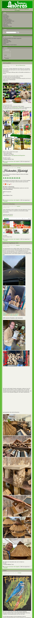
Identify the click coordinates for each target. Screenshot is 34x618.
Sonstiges (17, 10)
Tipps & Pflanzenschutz (10, 8)
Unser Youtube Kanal (7, 23)
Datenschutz (5, 25)
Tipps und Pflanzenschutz (20, 65)
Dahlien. (4, 43)
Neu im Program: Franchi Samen (10, 44)
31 (4, 57)
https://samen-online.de (8, 215)
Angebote (18, 206)
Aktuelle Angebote (24, 8)
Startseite (5, 14)
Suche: (5, 29)
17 (4, 55)
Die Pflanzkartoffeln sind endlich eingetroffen (12, 38)
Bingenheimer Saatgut (17, 107)
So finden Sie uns (6, 18)
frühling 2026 (5, 42)
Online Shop (5, 17)
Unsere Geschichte (7, 22)
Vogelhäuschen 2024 (7, 26)
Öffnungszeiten (6, 16)
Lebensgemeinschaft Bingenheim (18, 155)
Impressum (5, 24)
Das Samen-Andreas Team (8, 21)
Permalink (5, 162)
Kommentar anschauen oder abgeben (11, 161)
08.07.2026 (7, 58)
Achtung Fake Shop (7, 41)
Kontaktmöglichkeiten (7, 20)
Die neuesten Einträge (8, 36)
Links (4, 12)
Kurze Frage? (6, 15)
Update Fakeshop (6, 40)
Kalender (5, 47)
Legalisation (5, 39)
